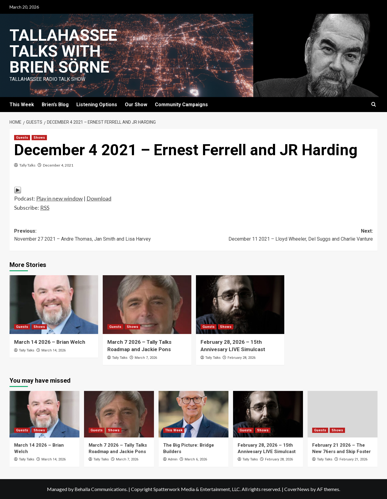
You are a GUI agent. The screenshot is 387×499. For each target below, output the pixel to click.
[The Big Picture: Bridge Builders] (193, 414)
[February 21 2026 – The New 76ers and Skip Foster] (342, 414)
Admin (172, 459)
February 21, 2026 (353, 459)
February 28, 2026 (241, 358)
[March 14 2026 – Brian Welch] (54, 304)
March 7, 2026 (146, 358)
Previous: (104, 235)
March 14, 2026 (53, 350)
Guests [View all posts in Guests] (22, 138)
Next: (283, 235)
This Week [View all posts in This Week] (173, 430)
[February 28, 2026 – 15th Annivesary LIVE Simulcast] (240, 304)
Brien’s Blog (55, 104)
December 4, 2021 (58, 165)
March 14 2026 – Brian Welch (49, 342)
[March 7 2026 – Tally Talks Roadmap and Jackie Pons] (147, 304)
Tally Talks (27, 165)
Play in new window (59, 198)
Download (98, 198)
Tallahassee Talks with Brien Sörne (63, 51)
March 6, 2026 (196, 459)
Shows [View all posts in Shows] (39, 138)
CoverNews (296, 489)
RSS (44, 207)
